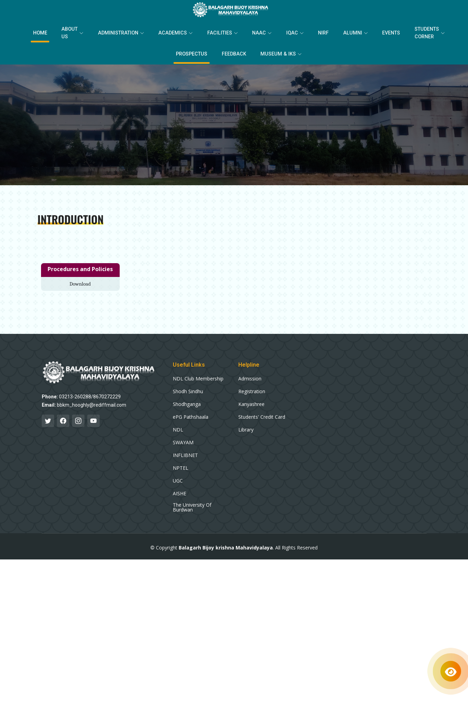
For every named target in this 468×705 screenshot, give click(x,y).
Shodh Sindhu (188, 388)
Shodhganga (187, 401)
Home (57, 32)
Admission (249, 375)
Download (80, 280)
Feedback (235, 51)
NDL (178, 426)
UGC (178, 477)
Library (245, 426)
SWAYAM (183, 439)
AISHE (179, 490)
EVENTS (377, 32)
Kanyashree (251, 401)
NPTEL (180, 465)
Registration (251, 388)
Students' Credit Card (261, 413)
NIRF (315, 32)
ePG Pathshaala (190, 413)
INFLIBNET (185, 452)
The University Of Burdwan (192, 504)
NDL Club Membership (198, 375)
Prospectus (195, 51)
